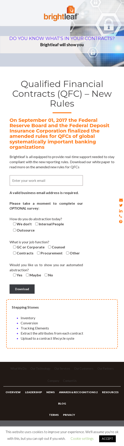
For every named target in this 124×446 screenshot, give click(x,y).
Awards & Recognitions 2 (77, 395)
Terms (54, 421)
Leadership (34, 395)
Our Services (62, 370)
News (50, 395)
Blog (62, 408)
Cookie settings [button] (82, 438)
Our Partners (106, 370)
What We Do (17, 370)
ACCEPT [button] (107, 438)
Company (53, 383)
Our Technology (40, 370)
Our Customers (84, 370)
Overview (14, 395)
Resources (109, 395)
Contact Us (70, 383)
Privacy (69, 421)
